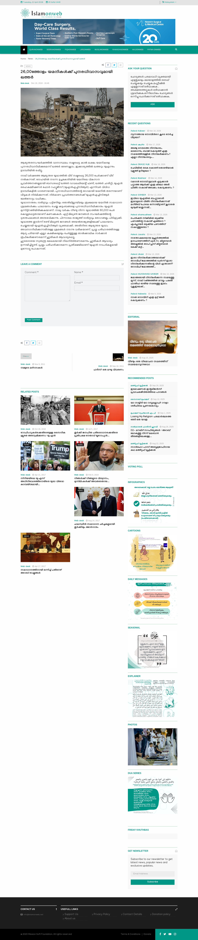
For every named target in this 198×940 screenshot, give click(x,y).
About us (69, 918)
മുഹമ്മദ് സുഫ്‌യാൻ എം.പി (143, 413)
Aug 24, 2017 (93, 520)
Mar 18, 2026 (154, 131)
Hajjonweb (137, 49)
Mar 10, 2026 (167, 274)
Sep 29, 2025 (157, 385)
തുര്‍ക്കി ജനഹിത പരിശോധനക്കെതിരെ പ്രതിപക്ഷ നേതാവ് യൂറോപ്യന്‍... (96, 434)
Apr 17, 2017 (39, 566)
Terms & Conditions (130, 934)
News (30, 59)
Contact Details (132, 914)
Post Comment (33, 320)
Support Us (71, 914)
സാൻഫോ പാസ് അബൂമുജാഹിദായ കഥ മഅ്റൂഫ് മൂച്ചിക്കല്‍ (150, 449)
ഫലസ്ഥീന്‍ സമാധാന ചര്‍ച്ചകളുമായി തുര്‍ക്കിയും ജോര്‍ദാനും (94, 526)
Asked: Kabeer (138, 131)
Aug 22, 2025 (157, 443)
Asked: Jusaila (138, 235)
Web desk (25, 83)
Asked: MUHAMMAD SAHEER (144, 274)
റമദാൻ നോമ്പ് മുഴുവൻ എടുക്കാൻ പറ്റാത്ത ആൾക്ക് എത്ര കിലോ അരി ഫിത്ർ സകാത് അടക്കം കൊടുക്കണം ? (152, 185)
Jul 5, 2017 (92, 429)
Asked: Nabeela (138, 294)
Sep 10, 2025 (158, 399)
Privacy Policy (102, 914)
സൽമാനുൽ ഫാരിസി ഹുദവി (144, 427)
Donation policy (161, 914)
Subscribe (152, 882)
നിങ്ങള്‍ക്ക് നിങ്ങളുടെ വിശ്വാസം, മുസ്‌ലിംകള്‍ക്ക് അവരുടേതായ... (91, 480)
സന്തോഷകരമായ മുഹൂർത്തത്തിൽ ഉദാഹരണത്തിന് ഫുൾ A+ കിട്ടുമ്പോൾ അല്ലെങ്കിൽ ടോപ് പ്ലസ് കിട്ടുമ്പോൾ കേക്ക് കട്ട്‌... (151, 243)
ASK (152, 104)
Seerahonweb (54, 49)
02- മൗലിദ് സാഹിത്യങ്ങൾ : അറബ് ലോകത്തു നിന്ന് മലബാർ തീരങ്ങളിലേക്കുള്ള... (150, 433)
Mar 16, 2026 (158, 164)
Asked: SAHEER (138, 195)
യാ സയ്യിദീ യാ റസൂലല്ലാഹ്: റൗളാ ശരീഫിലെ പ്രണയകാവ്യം (149, 405)
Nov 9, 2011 (38, 364)
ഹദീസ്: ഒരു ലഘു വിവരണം (109, 370)
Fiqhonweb (70, 49)
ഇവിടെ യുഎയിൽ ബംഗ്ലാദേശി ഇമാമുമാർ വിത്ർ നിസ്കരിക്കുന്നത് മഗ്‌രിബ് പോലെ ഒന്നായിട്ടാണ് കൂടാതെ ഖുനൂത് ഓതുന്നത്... (153, 203)
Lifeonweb (85, 49)
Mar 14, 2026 (155, 178)
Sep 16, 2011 (117, 366)
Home (23, 59)
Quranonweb (35, 49)
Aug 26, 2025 (167, 427)
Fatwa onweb (153, 49)
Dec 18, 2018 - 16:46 (40, 83)
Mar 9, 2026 (154, 294)
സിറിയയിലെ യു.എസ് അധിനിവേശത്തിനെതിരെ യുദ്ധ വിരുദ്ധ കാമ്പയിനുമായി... (42, 481)
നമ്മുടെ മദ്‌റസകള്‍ (31, 368)
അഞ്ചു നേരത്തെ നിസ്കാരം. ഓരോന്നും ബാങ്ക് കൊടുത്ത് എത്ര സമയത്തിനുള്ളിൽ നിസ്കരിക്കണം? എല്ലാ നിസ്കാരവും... (150, 153)
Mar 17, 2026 (153, 144)
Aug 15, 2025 (146, 358)
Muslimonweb (101, 49)
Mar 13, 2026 (155, 195)
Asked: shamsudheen (141, 215)
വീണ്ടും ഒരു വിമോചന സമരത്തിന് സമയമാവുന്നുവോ (148, 363)
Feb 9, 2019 (92, 475)
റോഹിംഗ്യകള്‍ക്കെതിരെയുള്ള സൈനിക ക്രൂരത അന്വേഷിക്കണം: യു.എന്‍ (43, 434)
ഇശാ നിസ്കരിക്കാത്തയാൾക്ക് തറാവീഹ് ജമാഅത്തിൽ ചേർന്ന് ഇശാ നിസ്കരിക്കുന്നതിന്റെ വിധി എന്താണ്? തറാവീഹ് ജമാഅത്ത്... (152, 263)
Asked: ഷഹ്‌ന (137, 145)
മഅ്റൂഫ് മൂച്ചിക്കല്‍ (139, 386)
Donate (147, 934)
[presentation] (46, 307)
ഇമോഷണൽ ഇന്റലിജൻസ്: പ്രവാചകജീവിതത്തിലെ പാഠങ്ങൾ (149, 391)
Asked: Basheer (138, 178)
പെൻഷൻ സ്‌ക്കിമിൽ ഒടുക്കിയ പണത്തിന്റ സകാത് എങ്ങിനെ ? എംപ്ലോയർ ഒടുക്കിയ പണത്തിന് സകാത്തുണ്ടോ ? (148, 223)
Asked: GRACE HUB (140, 164)
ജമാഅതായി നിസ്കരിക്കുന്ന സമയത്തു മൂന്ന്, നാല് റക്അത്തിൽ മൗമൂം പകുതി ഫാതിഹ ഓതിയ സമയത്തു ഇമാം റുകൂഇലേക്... (152, 282)
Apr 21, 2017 (39, 475)
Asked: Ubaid (137, 254)
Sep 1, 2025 (164, 413)
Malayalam (169, 2)
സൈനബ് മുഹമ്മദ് (140, 399)
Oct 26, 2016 (39, 429)
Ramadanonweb (120, 49)
